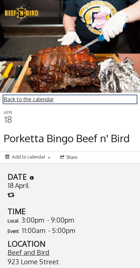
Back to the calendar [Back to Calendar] (29, 99)
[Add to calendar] (28, 157)
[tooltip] (32, 178)
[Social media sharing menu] (68, 157)
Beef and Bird (28, 252)
